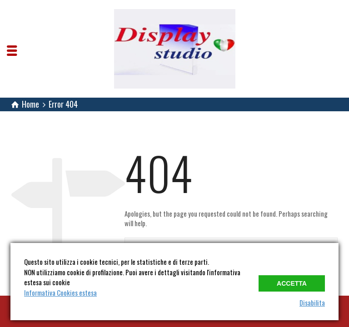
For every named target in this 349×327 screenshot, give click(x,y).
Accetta (292, 283)
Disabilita (312, 302)
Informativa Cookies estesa (60, 292)
